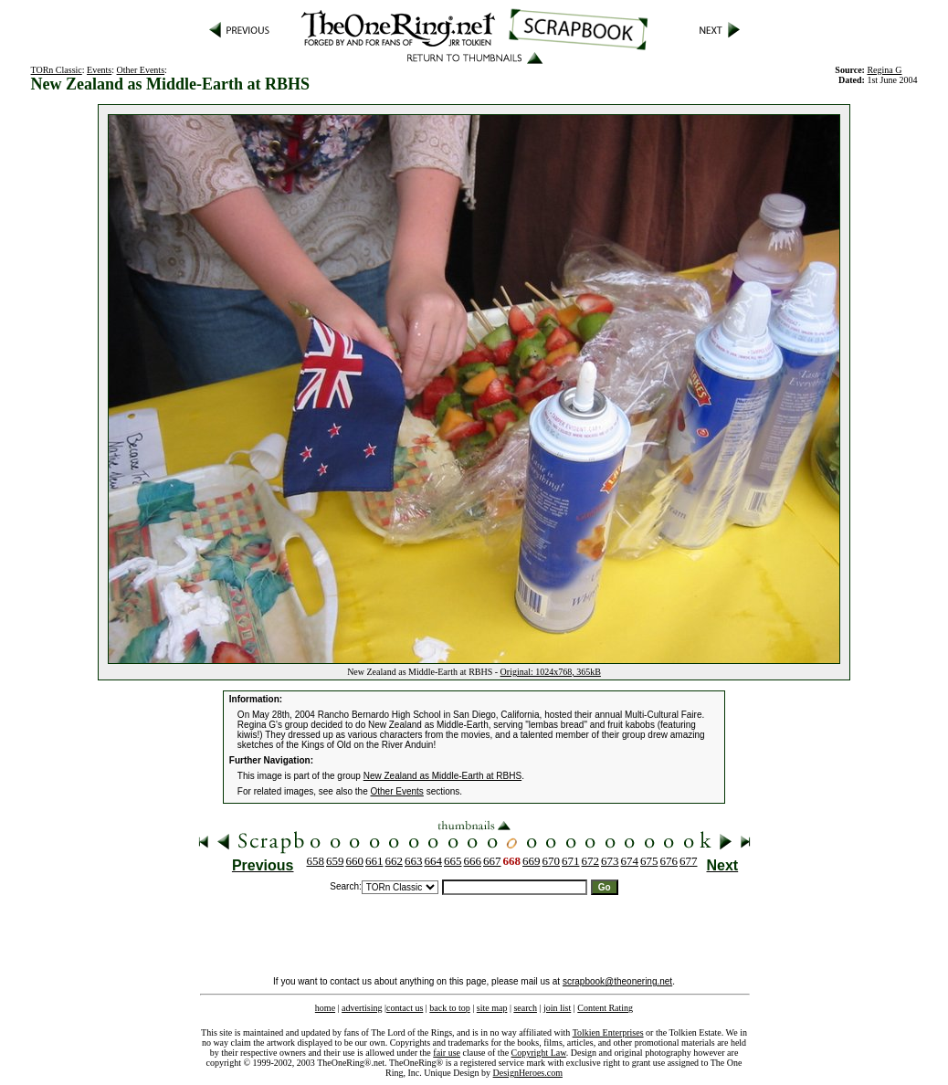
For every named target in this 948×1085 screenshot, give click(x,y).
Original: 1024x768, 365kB (550, 672)
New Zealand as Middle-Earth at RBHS (442, 776)
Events (99, 70)
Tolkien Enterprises (608, 1032)
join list (557, 1008)
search (525, 1008)
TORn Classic (56, 70)
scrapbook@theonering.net (617, 981)
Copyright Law (538, 1053)
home (325, 1008)
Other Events (141, 70)
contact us (404, 1008)
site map (492, 1008)
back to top (449, 1008)
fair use (446, 1053)
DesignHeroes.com (528, 1073)
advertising (362, 1008)
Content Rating (605, 1008)
